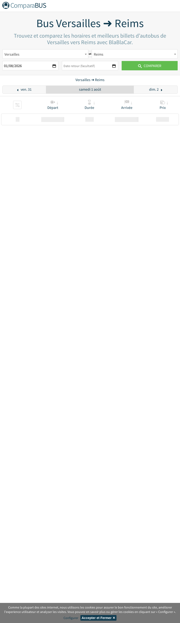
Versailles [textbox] (11, 54)
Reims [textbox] (98, 54)
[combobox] (45, 54)
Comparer (149, 65)
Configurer (71, 618)
